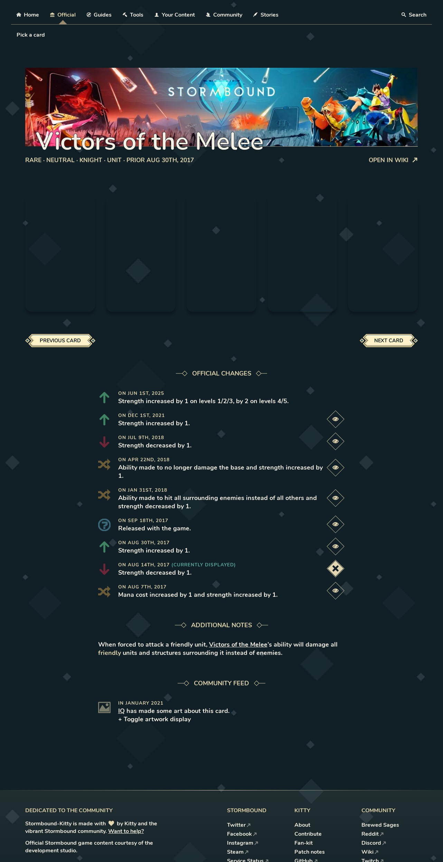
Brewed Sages (380, 825)
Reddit (372, 834)
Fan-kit (303, 843)
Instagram (242, 843)
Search (414, 15)
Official (63, 15)
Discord (373, 843)
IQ (121, 711)
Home (28, 15)
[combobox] (17, 35)
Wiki (370, 852)
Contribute (308, 834)
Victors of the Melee (238, 644)
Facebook (242, 834)
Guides (99, 15)
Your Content (174, 15)
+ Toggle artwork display (154, 719)
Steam (238, 852)
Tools (133, 15)
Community (224, 15)
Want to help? (126, 831)
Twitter (239, 825)
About (302, 825)
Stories (266, 15)
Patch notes (309, 852)
